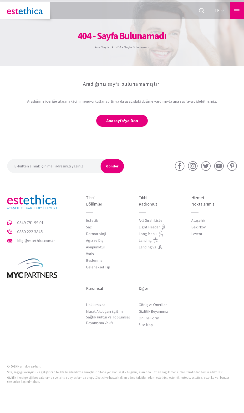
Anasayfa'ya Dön (122, 121)
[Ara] (201, 10)
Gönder (112, 166)
